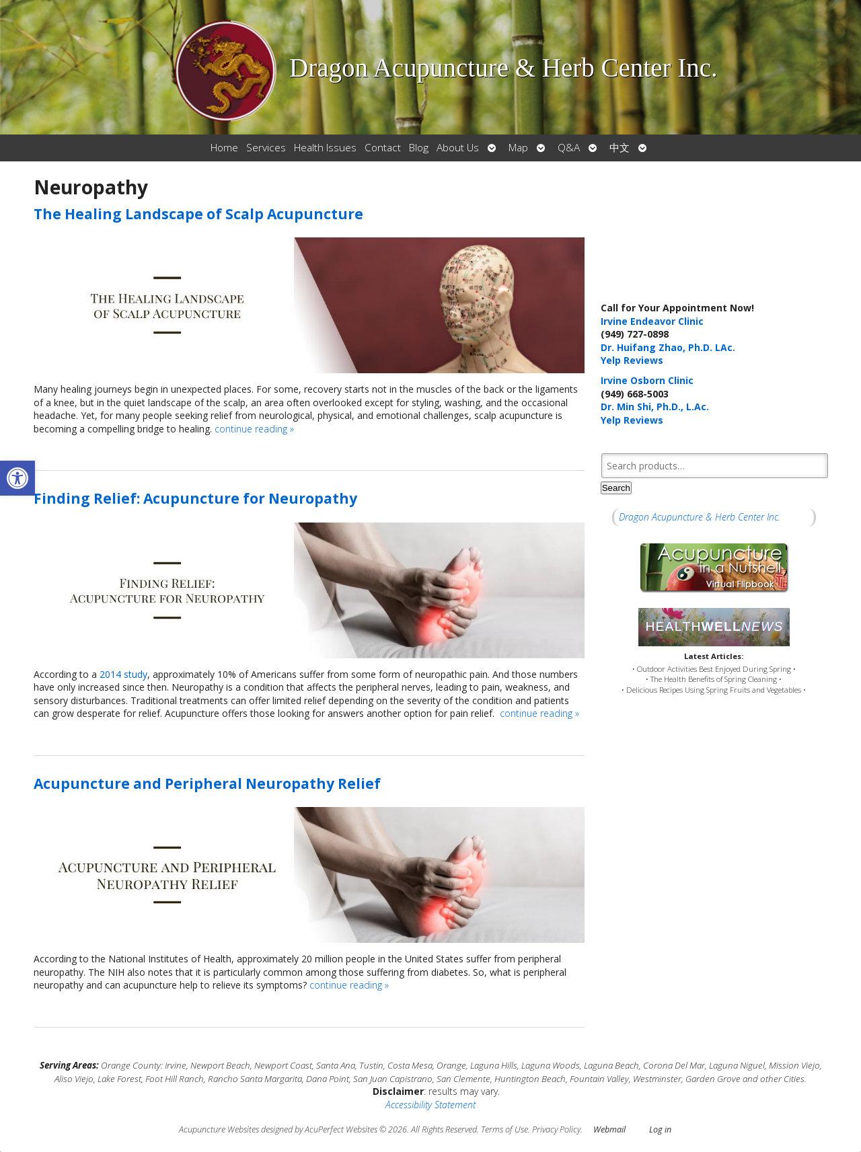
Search (616, 488)
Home (224, 148)
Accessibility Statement (430, 1104)
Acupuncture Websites (219, 1129)
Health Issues (325, 148)
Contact (383, 148)
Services (266, 148)
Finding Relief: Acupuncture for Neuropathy (195, 498)
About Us (458, 148)
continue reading (254, 428)
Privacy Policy (556, 1129)
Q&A (569, 148)
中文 (619, 148)
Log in (660, 1129)
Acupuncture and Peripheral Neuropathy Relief (207, 783)
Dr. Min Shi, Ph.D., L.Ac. (655, 406)
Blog (418, 148)
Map (518, 148)
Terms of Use (504, 1129)
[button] (17, 478)
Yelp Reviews (632, 360)
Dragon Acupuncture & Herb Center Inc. (699, 516)
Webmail (609, 1129)
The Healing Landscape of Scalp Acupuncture (198, 213)
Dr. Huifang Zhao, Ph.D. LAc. (668, 347)
